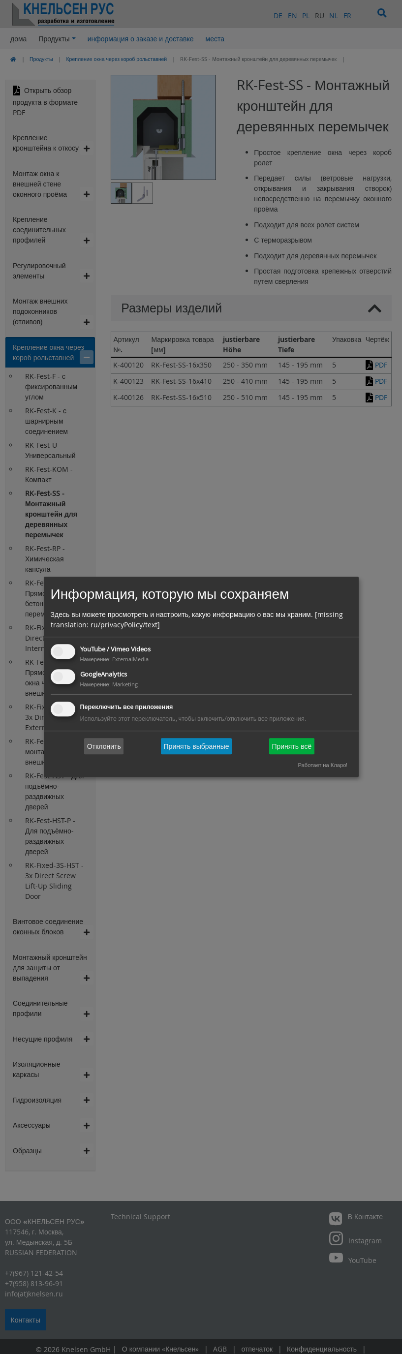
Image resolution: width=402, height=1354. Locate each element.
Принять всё (291, 746)
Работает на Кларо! (322, 765)
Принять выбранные (196, 746)
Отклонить (104, 746)
